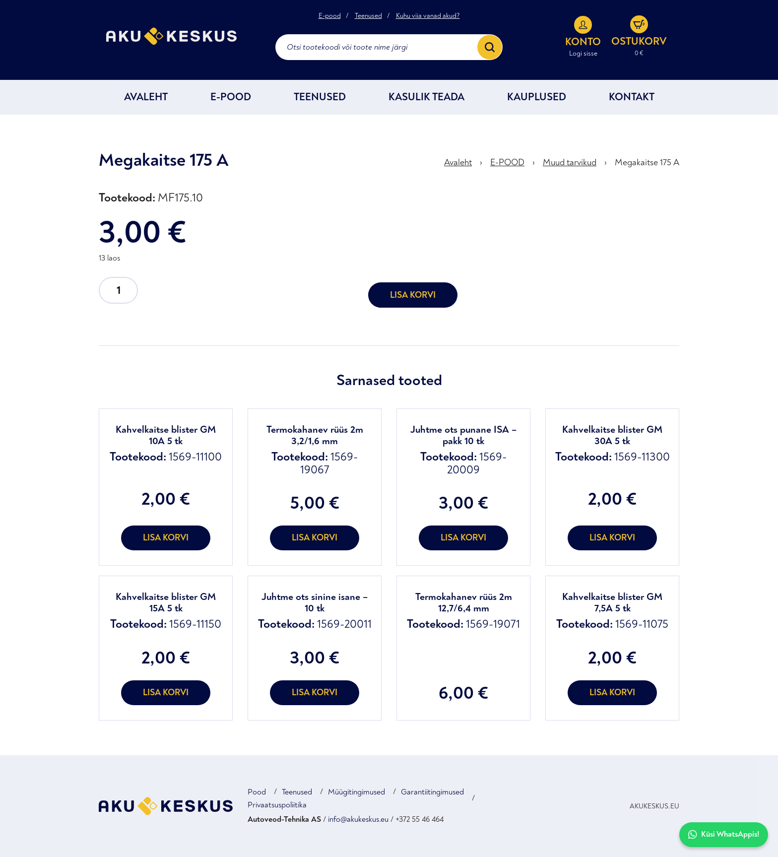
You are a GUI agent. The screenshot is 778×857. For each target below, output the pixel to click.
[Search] (489, 47)
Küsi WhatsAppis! (723, 834)
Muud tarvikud (569, 162)
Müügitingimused (356, 792)
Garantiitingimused (432, 792)
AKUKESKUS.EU (654, 806)
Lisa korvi (413, 295)
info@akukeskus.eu (358, 819)
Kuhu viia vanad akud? (428, 15)
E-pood (330, 15)
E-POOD (230, 97)
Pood (257, 792)
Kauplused (536, 97)
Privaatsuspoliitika (277, 805)
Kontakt (631, 97)
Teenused (368, 15)
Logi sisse (583, 53)
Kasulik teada (426, 97)
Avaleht (146, 97)
